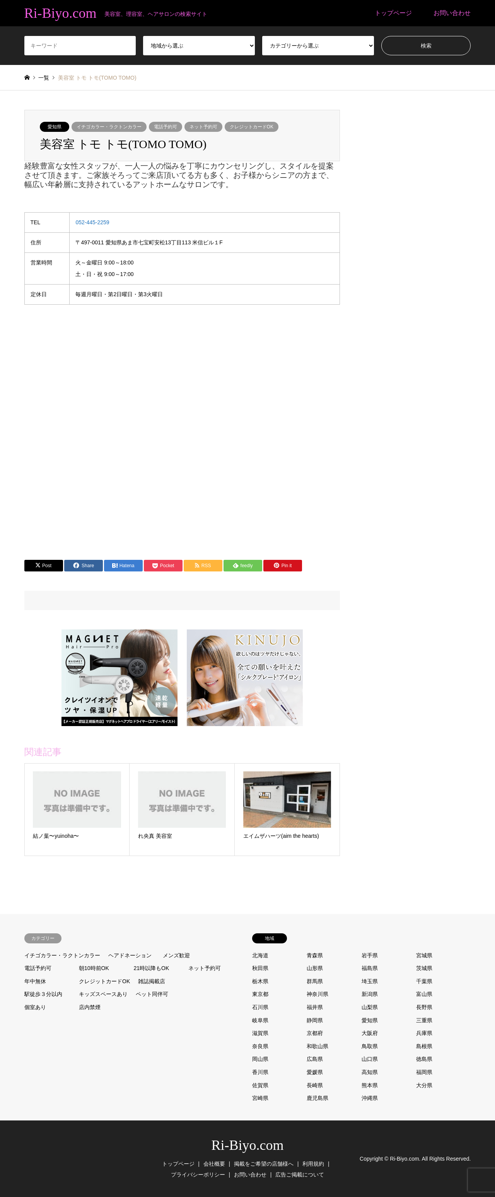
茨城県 (424, 968)
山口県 (370, 1059)
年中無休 (35, 981)
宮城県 (424, 955)
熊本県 (370, 1085)
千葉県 (424, 981)
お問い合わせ (452, 13)
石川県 (260, 1007)
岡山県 (260, 1059)
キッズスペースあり (103, 994)
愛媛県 (315, 1072)
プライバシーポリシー (198, 1174)
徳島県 (424, 1059)
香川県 (260, 1072)
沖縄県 (370, 1098)
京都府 (315, 1033)
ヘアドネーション (130, 955)
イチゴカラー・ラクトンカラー (109, 127)
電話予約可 (165, 127)
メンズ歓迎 (176, 955)
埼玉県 (370, 981)
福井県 (315, 1007)
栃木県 (260, 981)
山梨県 (370, 1007)
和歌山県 (317, 1046)
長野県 (424, 1007)
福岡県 (424, 1072)
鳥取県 (370, 1046)
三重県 (424, 1020)
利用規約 (313, 1164)
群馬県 (315, 981)
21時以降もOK (151, 968)
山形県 (315, 968)
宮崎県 (260, 1098)
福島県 (370, 968)
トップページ (393, 13)
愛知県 (54, 127)
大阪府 (370, 1033)
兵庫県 (424, 1033)
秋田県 (260, 968)
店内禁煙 (90, 1007)
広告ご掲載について (299, 1174)
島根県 (424, 1046)
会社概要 (214, 1164)
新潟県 (370, 994)
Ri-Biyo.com (248, 1145)
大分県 (424, 1085)
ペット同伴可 (152, 994)
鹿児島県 (317, 1098)
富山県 (424, 994)
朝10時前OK (94, 968)
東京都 (260, 994)
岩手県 (370, 955)
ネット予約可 (203, 127)
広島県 (315, 1059)
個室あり (35, 1007)
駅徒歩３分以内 (43, 994)
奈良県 (260, 1046)
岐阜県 (260, 1020)
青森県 (315, 955)
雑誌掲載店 (151, 981)
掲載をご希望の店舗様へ (264, 1164)
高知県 (370, 1072)
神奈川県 (317, 994)
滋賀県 (260, 1033)
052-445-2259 (92, 222)
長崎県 (315, 1085)
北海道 (260, 955)
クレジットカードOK (251, 127)
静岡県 (315, 1020)
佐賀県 (260, 1085)
